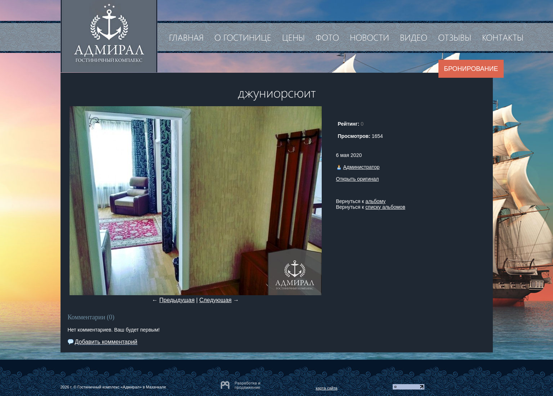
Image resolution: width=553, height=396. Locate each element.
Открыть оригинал (357, 179)
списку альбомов (385, 207)
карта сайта (327, 388)
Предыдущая (177, 300)
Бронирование (471, 68)
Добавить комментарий (106, 342)
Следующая (215, 300)
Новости (369, 37)
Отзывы (454, 37)
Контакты (502, 37)
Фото (327, 37)
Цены (293, 37)
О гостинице (242, 37)
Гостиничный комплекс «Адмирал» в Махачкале (121, 387)
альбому (375, 201)
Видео (413, 37)
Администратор (361, 167)
